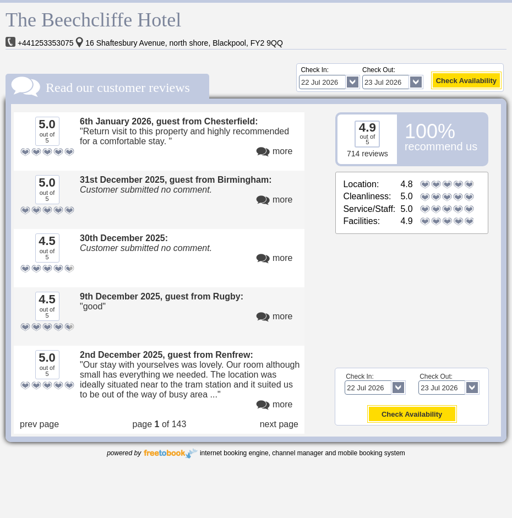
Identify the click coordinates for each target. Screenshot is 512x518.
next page (279, 424)
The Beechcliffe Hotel (93, 20)
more (282, 151)
